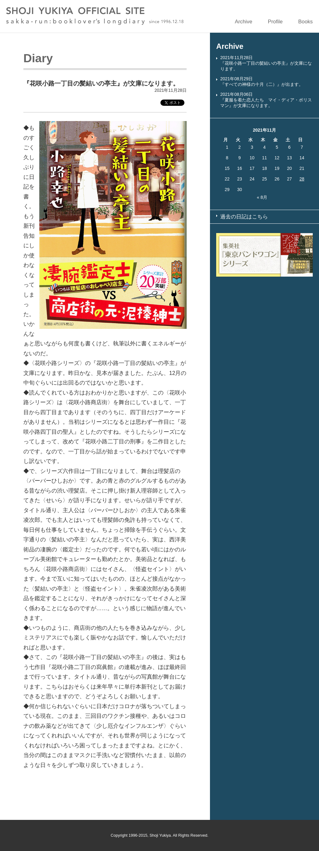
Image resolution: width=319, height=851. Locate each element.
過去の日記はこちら (244, 217)
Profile (275, 22)
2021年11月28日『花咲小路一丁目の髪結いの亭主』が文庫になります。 (266, 63)
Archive (243, 22)
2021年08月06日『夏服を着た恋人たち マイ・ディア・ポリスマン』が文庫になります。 (266, 100)
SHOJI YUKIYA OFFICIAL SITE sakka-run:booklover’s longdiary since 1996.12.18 (94, 16)
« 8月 (262, 197)
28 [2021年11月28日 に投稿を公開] (301, 178)
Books (305, 22)
